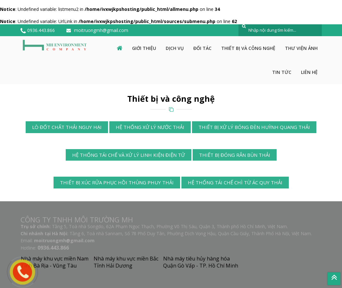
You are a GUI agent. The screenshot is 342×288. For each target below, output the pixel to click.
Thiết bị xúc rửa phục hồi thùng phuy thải (117, 182)
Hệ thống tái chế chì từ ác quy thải (235, 182)
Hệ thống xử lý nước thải (150, 127)
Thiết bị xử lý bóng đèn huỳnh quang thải (254, 127)
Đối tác (202, 48)
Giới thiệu (144, 48)
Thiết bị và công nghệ (248, 48)
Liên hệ (309, 72)
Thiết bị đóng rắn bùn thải (234, 155)
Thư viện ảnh (301, 48)
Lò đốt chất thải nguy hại (67, 127)
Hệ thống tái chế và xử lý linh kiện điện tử (128, 155)
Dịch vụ (175, 48)
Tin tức (281, 72)
